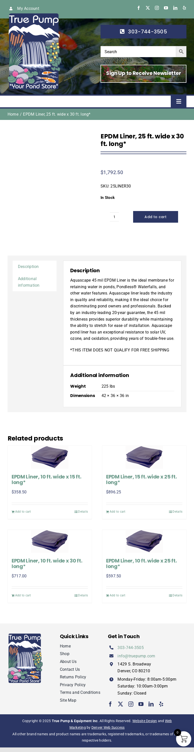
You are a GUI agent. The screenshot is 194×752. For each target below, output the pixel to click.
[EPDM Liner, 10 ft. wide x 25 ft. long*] (144, 541)
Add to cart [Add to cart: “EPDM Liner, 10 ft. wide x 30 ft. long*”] (23, 595)
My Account (28, 8)
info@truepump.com (136, 656)
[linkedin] (175, 8)
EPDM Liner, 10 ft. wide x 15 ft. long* (46, 479)
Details (83, 511)
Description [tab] (28, 266)
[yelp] (184, 8)
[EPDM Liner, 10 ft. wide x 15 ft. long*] (50, 457)
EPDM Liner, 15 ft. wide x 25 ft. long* (141, 479)
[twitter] (148, 8)
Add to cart (155, 216)
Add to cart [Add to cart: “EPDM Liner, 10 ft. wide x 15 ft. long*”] (23, 511)
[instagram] (157, 8)
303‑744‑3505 (130, 647)
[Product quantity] (114, 216)
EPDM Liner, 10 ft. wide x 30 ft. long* (47, 563)
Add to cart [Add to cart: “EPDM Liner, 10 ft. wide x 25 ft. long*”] (118, 595)
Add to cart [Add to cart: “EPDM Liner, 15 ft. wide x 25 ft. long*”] (118, 511)
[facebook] (139, 8)
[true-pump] (34, 15)
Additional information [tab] (29, 282)
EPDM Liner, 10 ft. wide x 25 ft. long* (141, 563)
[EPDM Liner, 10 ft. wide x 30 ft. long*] (50, 541)
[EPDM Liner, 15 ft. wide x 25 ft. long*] (144, 457)
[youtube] (166, 8)
